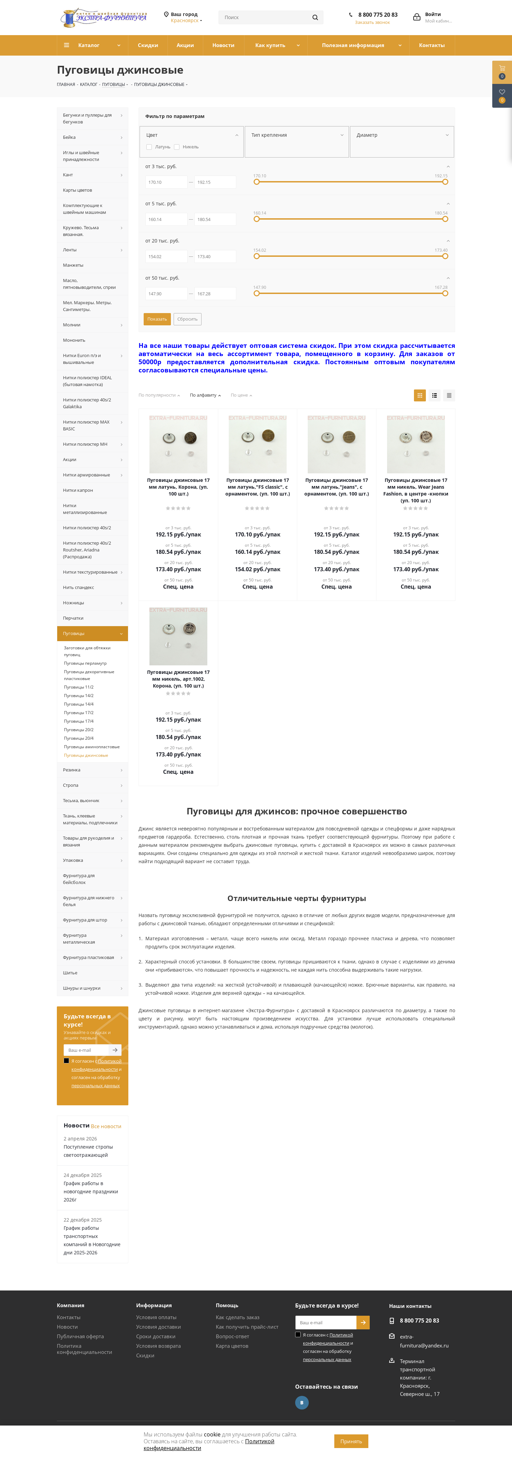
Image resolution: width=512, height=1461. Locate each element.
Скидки (145, 1355)
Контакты (69, 1317)
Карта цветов (232, 1345)
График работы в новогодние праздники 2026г (91, 1191)
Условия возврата (158, 1345)
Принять (351, 1441)
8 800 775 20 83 (378, 14)
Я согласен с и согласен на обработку (96, 1073)
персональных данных (95, 1085)
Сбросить (187, 319)
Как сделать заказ (237, 1317)
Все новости (106, 1126)
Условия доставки (158, 1326)
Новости (67, 1326)
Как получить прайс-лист (247, 1326)
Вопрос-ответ (232, 1336)
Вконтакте (302, 1403)
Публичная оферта (80, 1336)
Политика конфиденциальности (84, 1348)
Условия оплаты (156, 1317)
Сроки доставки (156, 1336)
